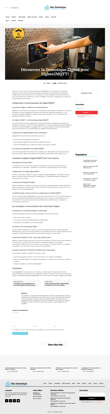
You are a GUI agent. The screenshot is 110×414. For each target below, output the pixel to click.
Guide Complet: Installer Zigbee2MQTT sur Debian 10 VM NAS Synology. (57, 284)
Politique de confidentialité (96, 402)
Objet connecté (54, 395)
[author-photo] (6, 371)
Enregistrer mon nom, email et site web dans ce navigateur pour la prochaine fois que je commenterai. (39, 329)
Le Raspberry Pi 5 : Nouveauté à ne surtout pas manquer (90, 179)
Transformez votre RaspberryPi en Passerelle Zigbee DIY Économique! (25, 284)
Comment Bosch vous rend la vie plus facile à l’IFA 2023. (90, 161)
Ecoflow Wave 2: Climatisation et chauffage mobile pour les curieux (89, 185)
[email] (86, 108)
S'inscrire (86, 112)
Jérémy (48, 83)
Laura (34, 371)
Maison (55, 65)
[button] (15, 7)
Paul (8, 371)
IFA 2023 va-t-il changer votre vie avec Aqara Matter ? (90, 173)
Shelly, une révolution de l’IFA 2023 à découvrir (90, 167)
